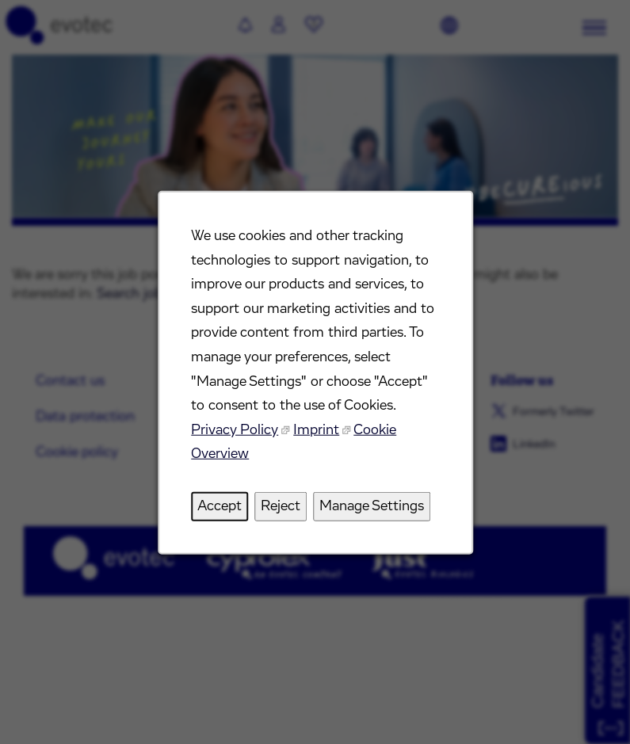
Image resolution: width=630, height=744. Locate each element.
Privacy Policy (234, 430)
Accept (219, 506)
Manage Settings (371, 506)
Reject (280, 506)
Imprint (316, 430)
